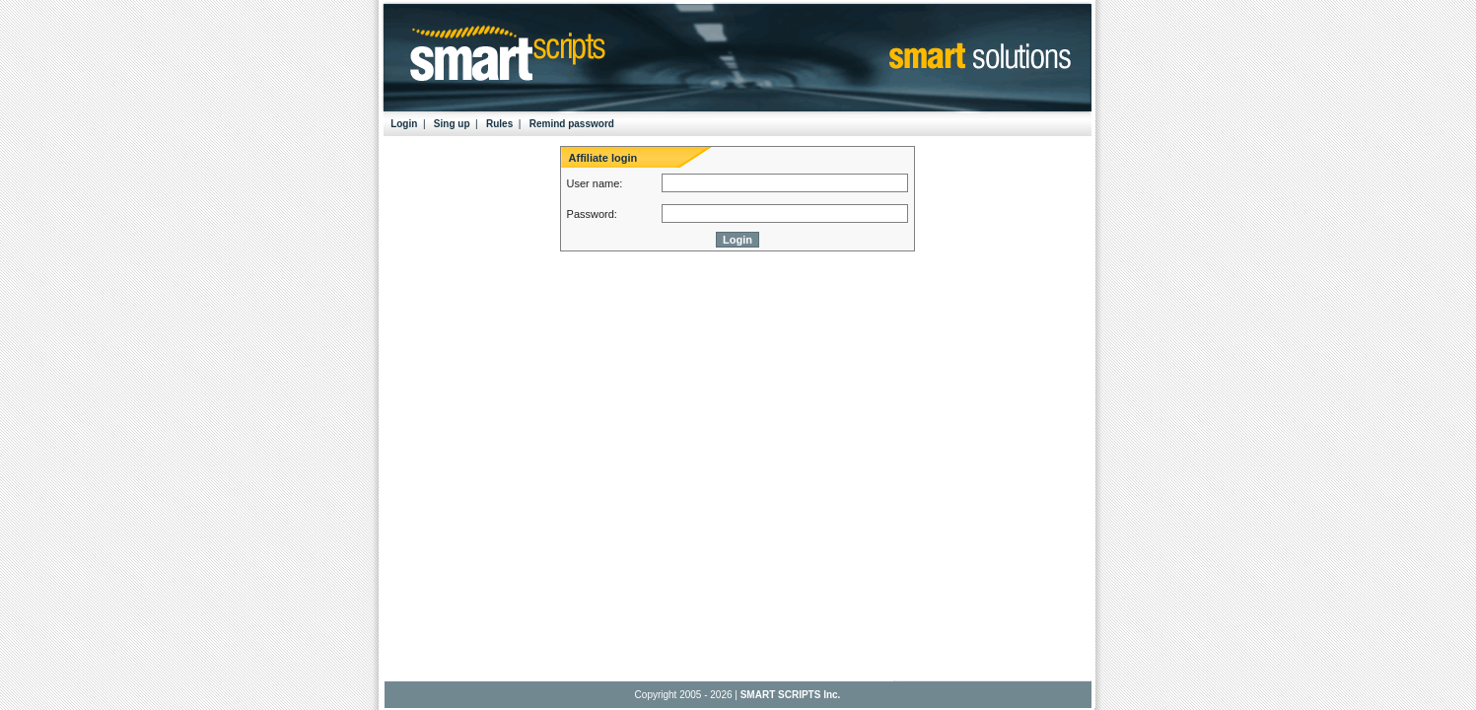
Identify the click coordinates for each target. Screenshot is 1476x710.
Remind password (571, 123)
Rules (499, 123)
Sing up (452, 123)
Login (403, 123)
